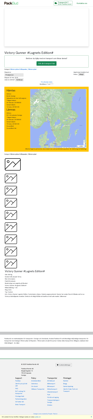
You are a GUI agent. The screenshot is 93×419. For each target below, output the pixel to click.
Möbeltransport (52, 389)
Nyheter (65, 381)
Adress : (9, 94)
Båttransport (51, 384)
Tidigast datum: (11, 100)
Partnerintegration (21, 399)
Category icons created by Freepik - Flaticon (45, 414)
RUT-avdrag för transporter (20, 392)
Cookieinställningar (64, 365)
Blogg (65, 384)
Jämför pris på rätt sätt (21, 385)
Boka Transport (20, 404)
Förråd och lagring (53, 397)
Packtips (18, 381)
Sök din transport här (46, 63)
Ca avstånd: (10, 126)
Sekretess (34, 384)
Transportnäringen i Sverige (53, 401)
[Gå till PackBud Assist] (63, 3)
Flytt (48, 395)
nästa (50, 82)
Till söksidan (45, 82)
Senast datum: (11, 105)
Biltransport (51, 386)
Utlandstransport (52, 392)
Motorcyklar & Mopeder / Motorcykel (23, 69)
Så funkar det (19, 402)
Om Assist (34, 386)
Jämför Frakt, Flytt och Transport (70, 390)
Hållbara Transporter (38, 389)
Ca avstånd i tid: (12, 128)
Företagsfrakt (19, 396)
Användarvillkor (36, 381)
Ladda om (38, 417)
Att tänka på (51, 381)
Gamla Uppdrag (68, 386)
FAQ (16, 388)
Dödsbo (49, 405)
